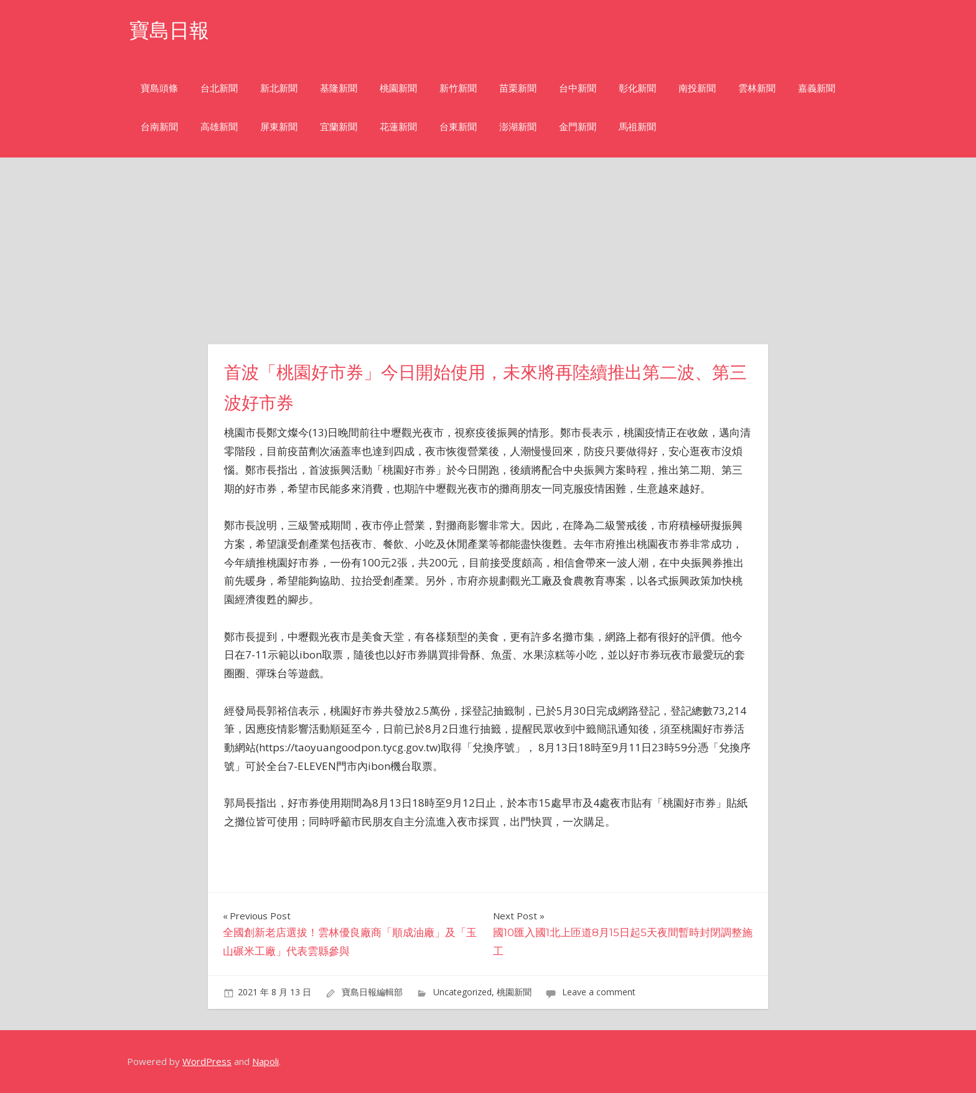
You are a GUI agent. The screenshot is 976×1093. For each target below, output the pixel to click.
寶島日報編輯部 (372, 992)
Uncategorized (462, 992)
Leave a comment (599, 992)
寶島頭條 (159, 88)
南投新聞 (697, 88)
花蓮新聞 (398, 127)
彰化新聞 (637, 88)
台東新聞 (458, 127)
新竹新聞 (458, 88)
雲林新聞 (757, 88)
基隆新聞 (338, 88)
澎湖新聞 (518, 127)
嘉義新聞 (816, 88)
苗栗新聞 (518, 88)
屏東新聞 (279, 127)
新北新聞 (279, 88)
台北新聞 (219, 88)
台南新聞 (159, 127)
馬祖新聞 (637, 127)
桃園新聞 (398, 88)
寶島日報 (169, 30)
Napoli (265, 1061)
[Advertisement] (488, 251)
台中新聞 (577, 88)
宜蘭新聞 (338, 127)
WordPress (207, 1061)
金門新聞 (577, 127)
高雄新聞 (219, 127)
